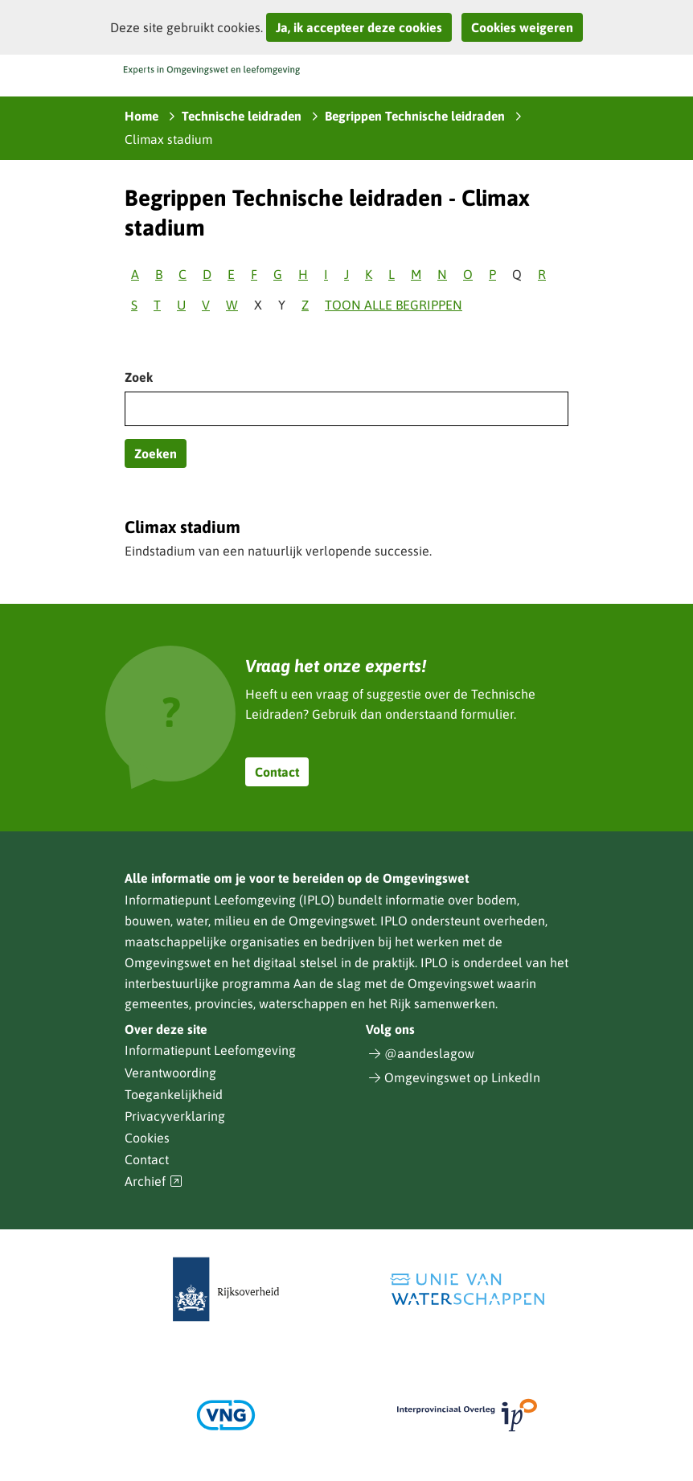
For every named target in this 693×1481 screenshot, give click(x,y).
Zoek (139, 377)
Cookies (147, 1137)
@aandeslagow (429, 1053)
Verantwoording (170, 1072)
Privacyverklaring (175, 1116)
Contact (277, 772)
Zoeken (155, 453)
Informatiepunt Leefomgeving (210, 1050)
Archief (153, 1181)
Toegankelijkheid (174, 1094)
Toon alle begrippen (393, 304)
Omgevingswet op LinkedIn (462, 1077)
